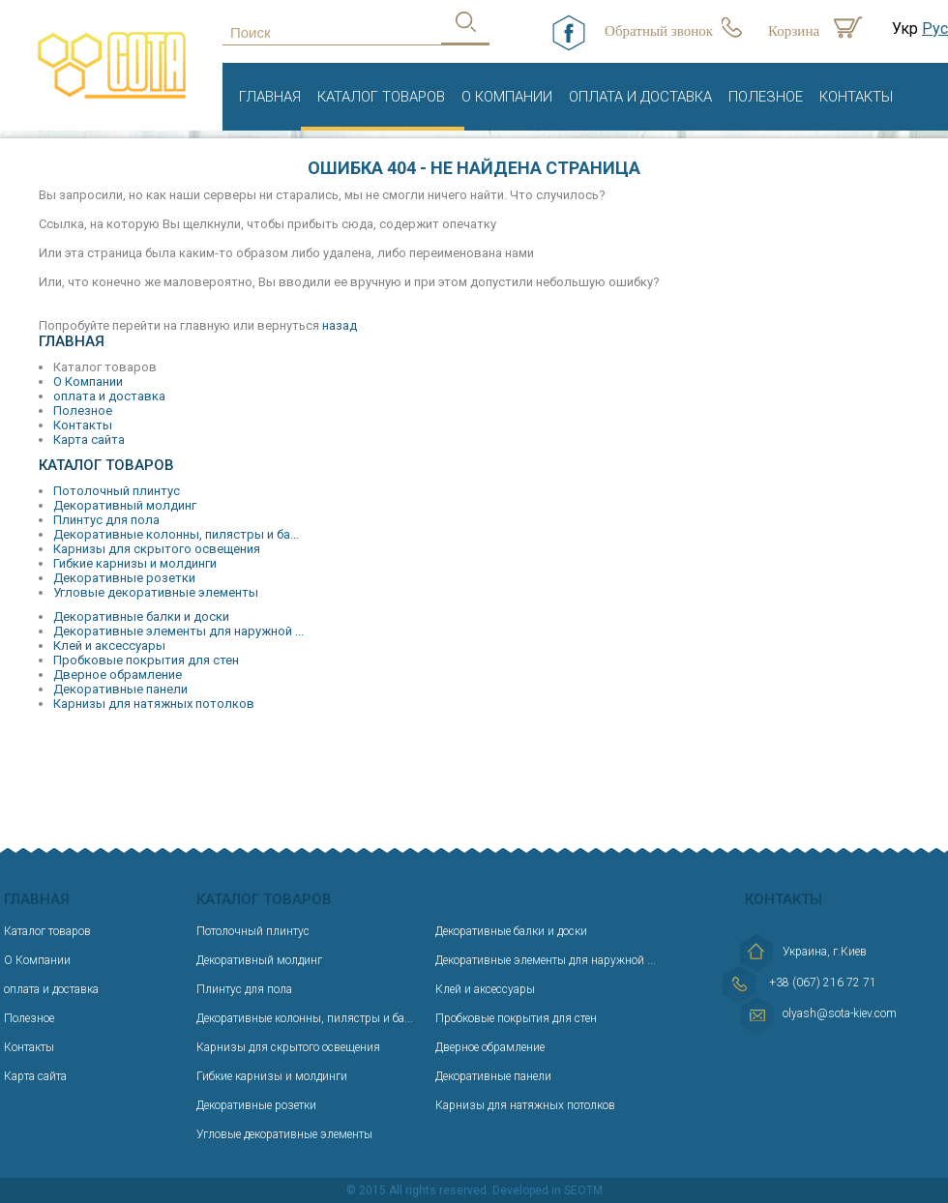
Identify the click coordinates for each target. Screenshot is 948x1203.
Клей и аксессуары (109, 645)
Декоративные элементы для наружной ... (178, 631)
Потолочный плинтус (116, 491)
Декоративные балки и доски (141, 616)
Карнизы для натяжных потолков (153, 703)
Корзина (793, 31)
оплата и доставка (640, 96)
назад (339, 325)
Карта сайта (89, 439)
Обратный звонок (659, 31)
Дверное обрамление (117, 674)
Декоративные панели (120, 689)
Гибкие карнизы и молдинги (135, 563)
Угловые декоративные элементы (155, 592)
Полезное (765, 96)
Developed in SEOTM (547, 1190)
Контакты (856, 96)
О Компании (506, 96)
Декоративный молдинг (124, 505)
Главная (270, 96)
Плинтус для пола (106, 520)
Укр (905, 28)
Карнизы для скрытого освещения (156, 549)
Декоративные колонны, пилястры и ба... (176, 534)
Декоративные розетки (124, 578)
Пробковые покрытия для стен (146, 660)
